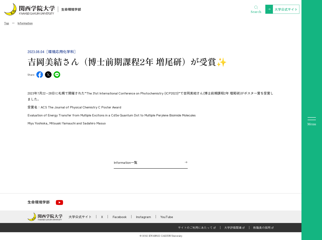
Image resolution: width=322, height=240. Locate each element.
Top (6, 23)
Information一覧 (125, 162)
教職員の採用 (261, 227)
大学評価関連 (233, 227)
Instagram (143, 216)
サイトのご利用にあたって (195, 227)
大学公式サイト (286, 9)
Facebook (120, 216)
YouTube (166, 216)
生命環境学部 (71, 9)
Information (25, 23)
